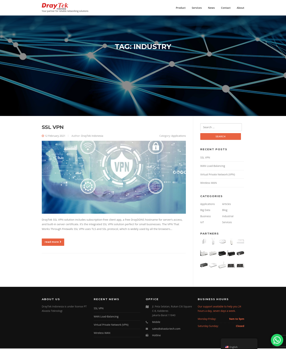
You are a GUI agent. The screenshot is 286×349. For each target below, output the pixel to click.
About (240, 7)
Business (205, 216)
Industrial (227, 216)
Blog (224, 210)
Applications (178, 136)
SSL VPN (53, 127)
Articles (226, 204)
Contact (226, 7)
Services (197, 7)
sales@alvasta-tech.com (166, 329)
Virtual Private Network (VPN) (217, 175)
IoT (202, 223)
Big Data (205, 210)
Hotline (156, 336)
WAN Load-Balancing (212, 166)
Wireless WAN (208, 183)
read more (53, 242)
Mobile (156, 322)
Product (180, 7)
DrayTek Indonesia (92, 136)
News (211, 7)
